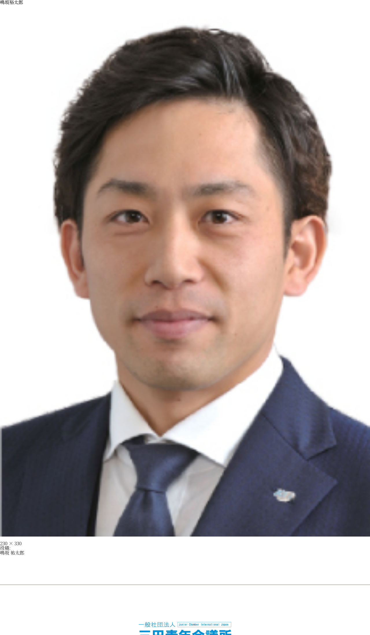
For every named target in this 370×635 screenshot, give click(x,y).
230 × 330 (11, 543)
